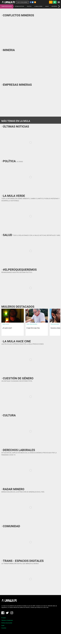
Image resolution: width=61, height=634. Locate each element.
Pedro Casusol (5, 324)
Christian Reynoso (55, 324)
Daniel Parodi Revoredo (32, 324)
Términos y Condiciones (7, 620)
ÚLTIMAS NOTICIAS (19, 6)
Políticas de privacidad (6, 623)
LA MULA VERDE (38, 6)
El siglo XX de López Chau (33, 328)
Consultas (3, 628)
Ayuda (2, 625)
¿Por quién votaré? (7, 328)
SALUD (47, 6)
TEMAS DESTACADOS (6, 6)
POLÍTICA (29, 6)
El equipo (3, 617)
